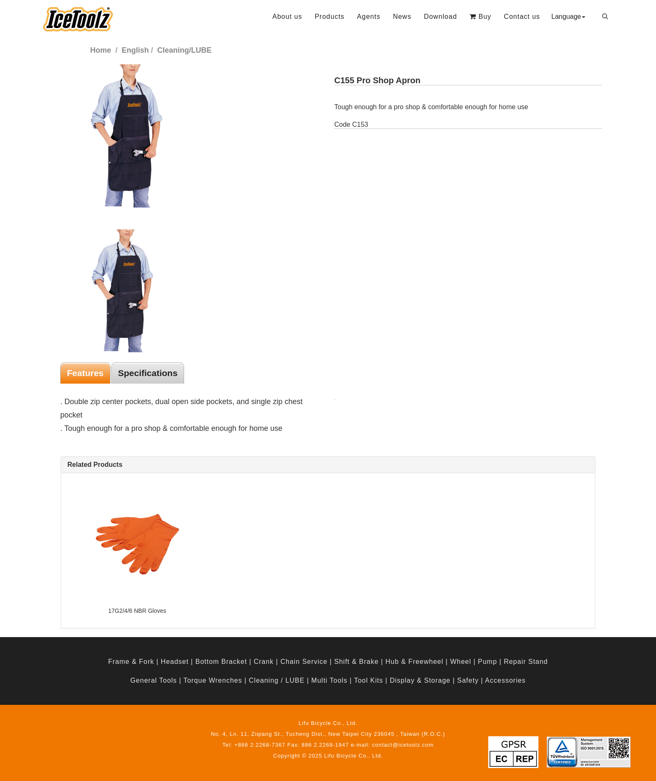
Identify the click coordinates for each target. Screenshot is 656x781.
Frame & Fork (131, 661)
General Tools (153, 680)
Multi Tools (329, 680)
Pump (487, 661)
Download (440, 16)
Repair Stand (526, 661)
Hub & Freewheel (414, 661)
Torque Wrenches (213, 680)
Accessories (505, 680)
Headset (175, 661)
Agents (368, 16)
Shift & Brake (356, 661)
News (402, 16)
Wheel (460, 661)
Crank (264, 661)
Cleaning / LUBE (277, 680)
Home (100, 50)
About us (287, 16)
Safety (468, 680)
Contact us (522, 16)
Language (568, 16)
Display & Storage (420, 680)
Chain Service (304, 661)
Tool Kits (368, 680)
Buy (480, 16)
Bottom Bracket (221, 661)
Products (329, 16)
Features (85, 373)
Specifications (147, 373)
